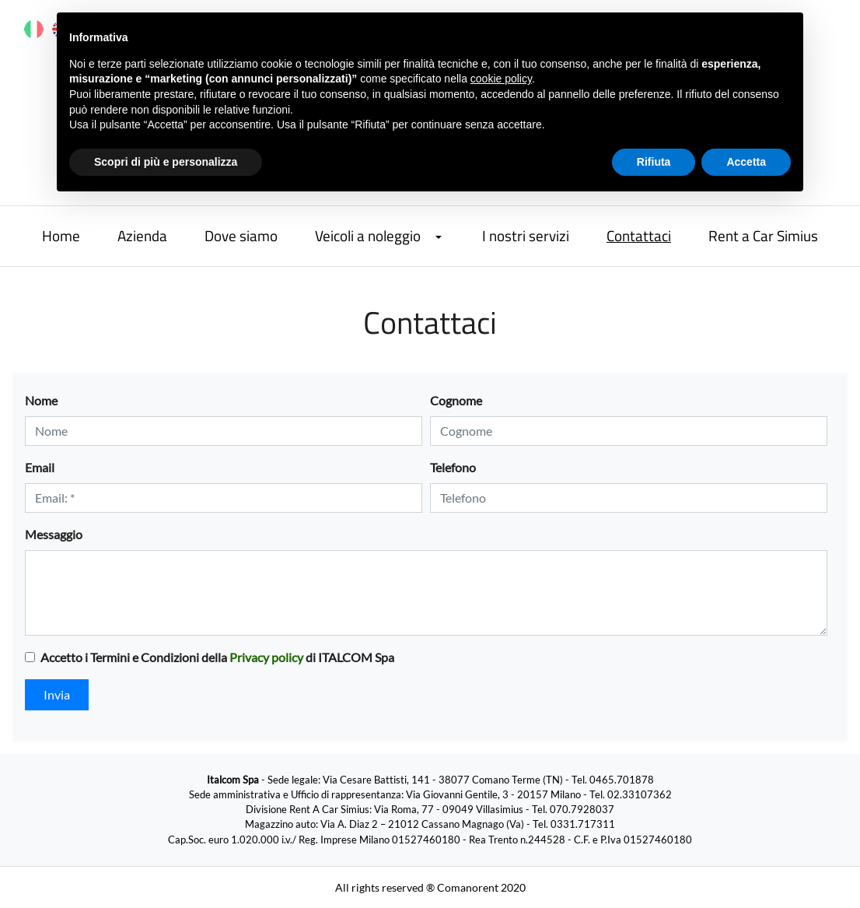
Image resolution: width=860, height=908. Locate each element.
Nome (41, 400)
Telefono (453, 467)
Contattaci (639, 235)
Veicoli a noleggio (368, 235)
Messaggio (53, 534)
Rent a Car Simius (763, 235)
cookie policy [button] (501, 78)
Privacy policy (266, 657)
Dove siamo (241, 235)
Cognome (456, 400)
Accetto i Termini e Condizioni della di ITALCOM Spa (217, 657)
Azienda (142, 235)
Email (39, 467)
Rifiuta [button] (654, 162)
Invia (57, 694)
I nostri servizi (525, 235)
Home (61, 235)
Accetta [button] (746, 162)
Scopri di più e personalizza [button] (165, 162)
